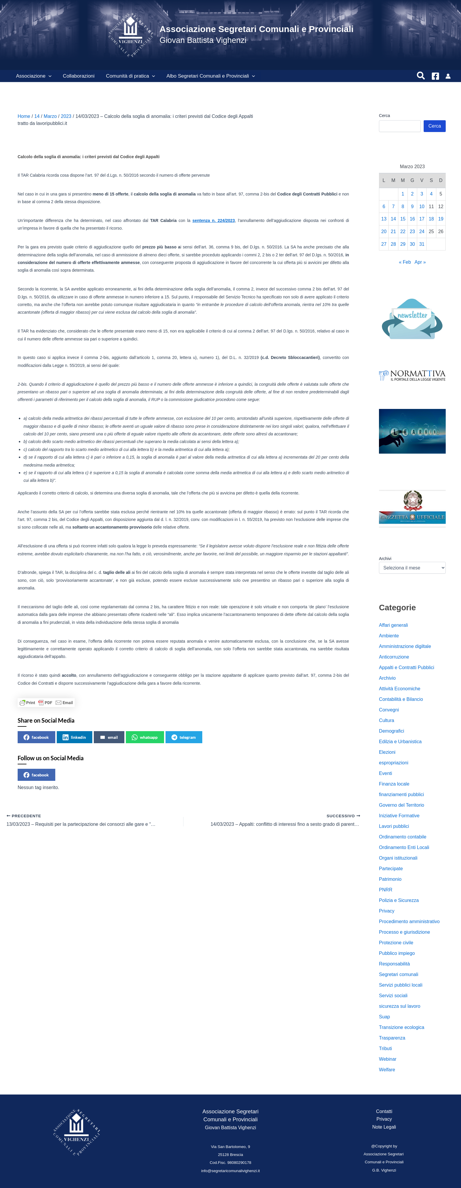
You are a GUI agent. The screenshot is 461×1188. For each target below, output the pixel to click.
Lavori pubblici (394, 826)
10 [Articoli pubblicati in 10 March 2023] (422, 206)
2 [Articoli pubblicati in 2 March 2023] (412, 193)
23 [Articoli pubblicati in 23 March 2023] (412, 231)
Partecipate (391, 868)
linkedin (74, 737)
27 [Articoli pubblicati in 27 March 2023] (384, 244)
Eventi (385, 773)
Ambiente (389, 635)
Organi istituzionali (398, 858)
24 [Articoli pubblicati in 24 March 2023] (422, 231)
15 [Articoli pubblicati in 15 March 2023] (402, 218)
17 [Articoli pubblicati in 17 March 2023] (422, 218)
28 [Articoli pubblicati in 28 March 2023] (393, 244)
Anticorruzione (394, 656)
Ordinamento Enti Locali (404, 847)
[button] (48, 76)
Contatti (384, 1111)
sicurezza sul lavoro (399, 1006)
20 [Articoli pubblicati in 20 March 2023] (384, 231)
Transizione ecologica (401, 1027)
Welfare (387, 1069)
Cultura (386, 720)
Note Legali (384, 1126)
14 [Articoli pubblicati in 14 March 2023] (393, 218)
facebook (36, 737)
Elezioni (387, 752)
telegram (183, 737)
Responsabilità (394, 963)
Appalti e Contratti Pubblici (406, 667)
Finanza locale (394, 783)
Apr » (420, 262)
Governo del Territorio (401, 805)
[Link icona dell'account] (448, 76)
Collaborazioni (76, 76)
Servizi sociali (393, 995)
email (109, 737)
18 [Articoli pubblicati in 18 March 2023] (431, 218)
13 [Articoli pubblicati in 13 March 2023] (384, 218)
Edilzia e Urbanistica (400, 741)
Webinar (387, 1059)
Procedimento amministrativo (409, 921)
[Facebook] (435, 76)
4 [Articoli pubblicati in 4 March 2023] (431, 193)
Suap (384, 1016)
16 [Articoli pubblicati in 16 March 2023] (412, 218)
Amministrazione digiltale (405, 646)
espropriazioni (393, 762)
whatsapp (145, 737)
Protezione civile (396, 942)
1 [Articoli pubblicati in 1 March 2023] (403, 193)
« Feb (405, 262)
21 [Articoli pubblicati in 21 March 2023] (393, 231)
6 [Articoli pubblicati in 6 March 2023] (384, 206)
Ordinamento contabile (402, 836)
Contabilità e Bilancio (401, 699)
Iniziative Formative (399, 815)
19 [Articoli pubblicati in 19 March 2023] (440, 218)
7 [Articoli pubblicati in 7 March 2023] (393, 206)
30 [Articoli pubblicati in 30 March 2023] (412, 244)
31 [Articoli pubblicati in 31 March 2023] (422, 244)
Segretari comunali (398, 974)
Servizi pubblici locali (400, 985)
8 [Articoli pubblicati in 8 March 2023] (403, 206)
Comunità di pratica (126, 76)
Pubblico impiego (397, 953)
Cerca (384, 115)
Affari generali (393, 625)
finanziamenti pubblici (401, 794)
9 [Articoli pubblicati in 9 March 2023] (412, 206)
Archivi (385, 558)
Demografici (391, 730)
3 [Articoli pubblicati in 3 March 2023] (421, 193)
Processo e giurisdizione (404, 932)
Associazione (33, 76)
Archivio (387, 678)
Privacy (386, 910)
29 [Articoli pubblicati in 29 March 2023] (402, 244)
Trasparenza (392, 1037)
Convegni (389, 709)
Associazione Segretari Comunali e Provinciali (256, 29)
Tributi (385, 1048)
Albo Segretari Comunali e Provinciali (205, 76)
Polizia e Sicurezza (399, 900)
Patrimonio (390, 879)
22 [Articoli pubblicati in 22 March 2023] (402, 231)
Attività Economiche (399, 688)
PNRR (385, 889)
